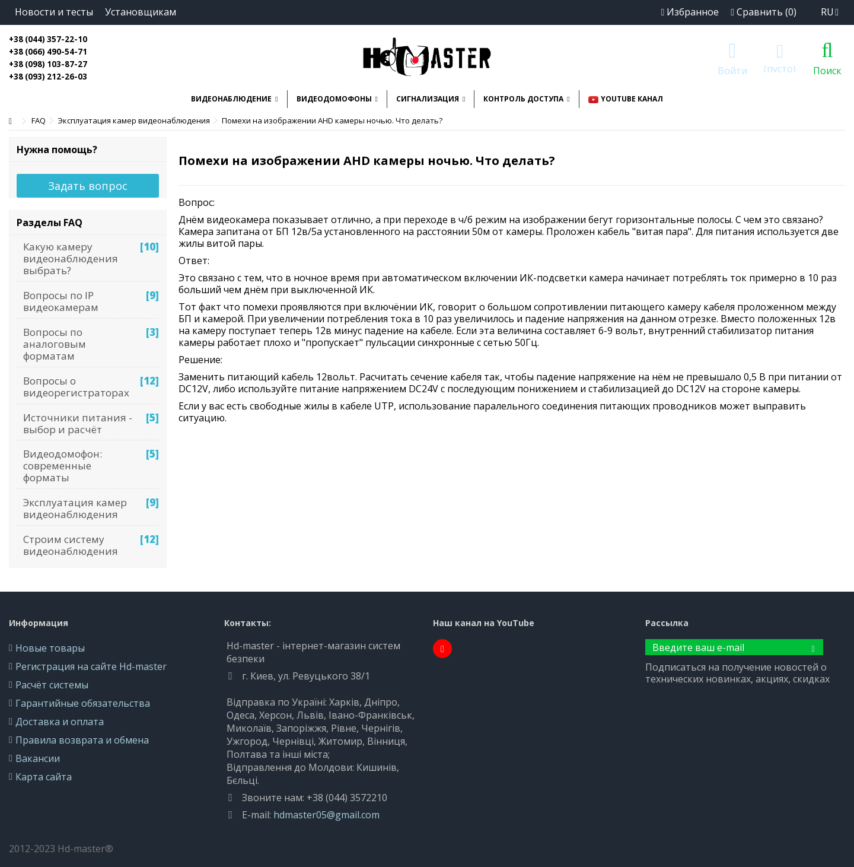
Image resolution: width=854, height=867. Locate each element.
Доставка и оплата (59, 722)
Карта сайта (43, 777)
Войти (732, 69)
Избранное (690, 11)
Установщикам (140, 11)
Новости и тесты (54, 11)
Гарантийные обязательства (82, 703)
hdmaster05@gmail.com (326, 814)
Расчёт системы (51, 685)
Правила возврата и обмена (82, 740)
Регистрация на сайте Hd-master (91, 666)
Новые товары (50, 648)
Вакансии (37, 758)
